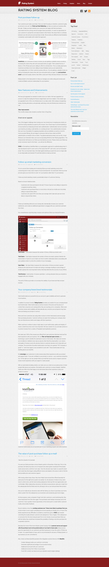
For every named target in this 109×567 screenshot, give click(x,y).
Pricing (65, 3)
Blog (84, 3)
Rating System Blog (38, 10)
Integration (74, 45)
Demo (78, 3)
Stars (84, 59)
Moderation (79, 48)
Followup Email (39, 20)
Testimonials (75, 62)
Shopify (86, 56)
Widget (84, 68)
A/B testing (74, 31)
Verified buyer (85, 65)
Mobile (73, 48)
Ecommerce (85, 37)
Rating (87, 51)
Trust (86, 62)
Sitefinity (73, 59)
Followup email (75, 42)
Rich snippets (75, 56)
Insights (83, 42)
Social (79, 59)
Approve (74, 34)
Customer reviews (76, 37)
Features (74, 39)
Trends (81, 62)
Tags (88, 59)
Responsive (74, 54)
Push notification (76, 51)
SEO (81, 56)
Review (87, 54)
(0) (67, 20)
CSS (86, 34)
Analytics (72, 3)
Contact (90, 3)
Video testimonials (76, 68)
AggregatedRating (83, 31)
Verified (78, 65)
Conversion (80, 34)
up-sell (73, 65)
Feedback (80, 39)
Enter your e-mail (76, 126)
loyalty (80, 45)
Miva (85, 45)
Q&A (83, 51)
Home (59, 3)
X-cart (73, 70)
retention (81, 54)
